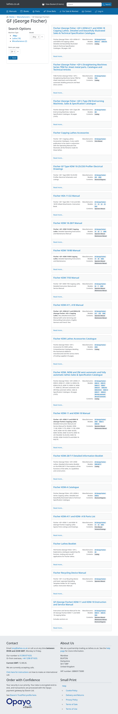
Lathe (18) (16, 38)
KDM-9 (103, 385)
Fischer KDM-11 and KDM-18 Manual (71, 413)
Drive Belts (51, 11)
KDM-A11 (97, 41)
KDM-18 (97, 424)
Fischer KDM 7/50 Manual (66, 277)
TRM (96, 78)
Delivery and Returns (75, 695)
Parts (37, 11)
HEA (96, 206)
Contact (88, 11)
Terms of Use (71, 709)
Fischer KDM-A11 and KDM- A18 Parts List (74, 516)
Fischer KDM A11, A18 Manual (68, 304)
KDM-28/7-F (98, 464)
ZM (95, 112)
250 (96, 177)
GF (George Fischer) (100, 39)
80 (98, 259)
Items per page (13, 47)
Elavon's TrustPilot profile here (23, 695)
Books (26, 11)
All (95, 552)
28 (98, 231)
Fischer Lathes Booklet (64, 543)
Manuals (13, 11)
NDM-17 (97, 392)
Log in (100, 11)
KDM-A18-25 (98, 390)
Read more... (58, 56)
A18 (100, 313)
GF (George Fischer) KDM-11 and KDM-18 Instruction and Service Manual (79, 603)
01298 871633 (25, 655)
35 (104, 204)
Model (31, 33)
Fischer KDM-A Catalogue (66, 487)
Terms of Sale (71, 704)
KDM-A (97, 495)
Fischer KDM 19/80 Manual (66, 250)
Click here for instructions (17, 672)
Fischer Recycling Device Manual (69, 572)
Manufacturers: (87, 39)
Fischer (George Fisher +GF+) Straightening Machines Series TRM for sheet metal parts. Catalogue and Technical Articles (80, 67)
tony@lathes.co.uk (20, 648)
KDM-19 (103, 383)
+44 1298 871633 (29, 658)
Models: (90, 41)
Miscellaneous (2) (19, 41)
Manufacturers (23, 17)
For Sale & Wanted (70, 11)
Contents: (89, 44)
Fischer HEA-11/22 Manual (66, 195)
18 (98, 204)
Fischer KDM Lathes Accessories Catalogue (74, 338)
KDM (100, 177)
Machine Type (13, 33)
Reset (14, 58)
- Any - (15, 35)
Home (12, 17)
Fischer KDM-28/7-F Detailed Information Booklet (78, 455)
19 (95, 259)
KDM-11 (101, 422)
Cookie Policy (71, 690)
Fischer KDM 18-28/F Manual (67, 223)
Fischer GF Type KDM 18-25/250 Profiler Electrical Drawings (78, 167)
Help (64, 686)
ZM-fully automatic (100, 394)
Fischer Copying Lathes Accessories (71, 132)
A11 (96, 313)
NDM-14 (105, 390)
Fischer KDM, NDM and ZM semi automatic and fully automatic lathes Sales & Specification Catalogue (79, 373)
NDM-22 (103, 392)
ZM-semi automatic (100, 396)
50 (95, 286)
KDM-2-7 (97, 385)
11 (95, 204)
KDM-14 (97, 383)
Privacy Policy (72, 699)
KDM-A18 (104, 41)
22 (101, 204)
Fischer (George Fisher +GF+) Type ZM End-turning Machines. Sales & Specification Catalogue (78, 102)
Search (108, 4)
